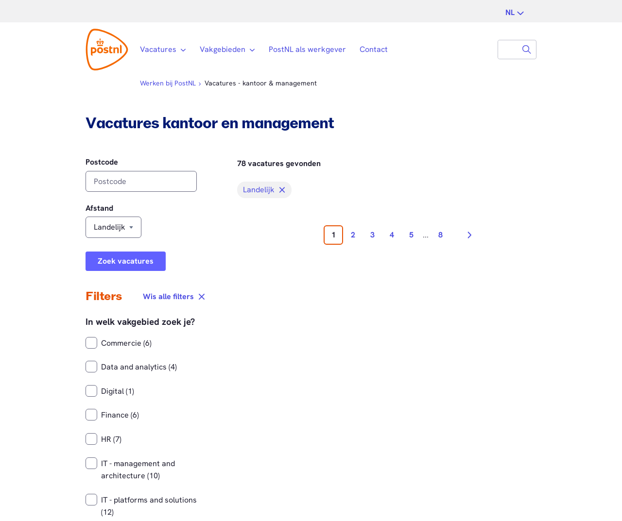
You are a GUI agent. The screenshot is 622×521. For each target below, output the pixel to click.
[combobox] (508, 49)
